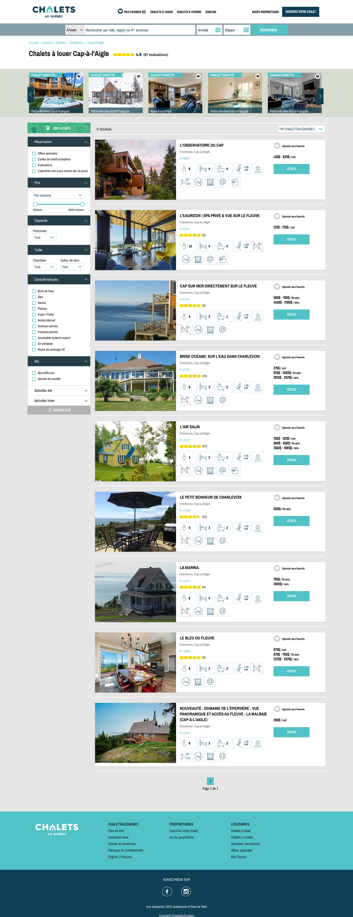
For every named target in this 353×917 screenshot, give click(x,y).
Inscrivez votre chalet (184, 830)
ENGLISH (211, 12)
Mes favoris (239, 856)
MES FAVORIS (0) (135, 12)
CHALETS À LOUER (161, 12)
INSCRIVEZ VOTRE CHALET (300, 12)
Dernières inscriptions (245, 843)
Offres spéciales (241, 850)
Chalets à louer (241, 830)
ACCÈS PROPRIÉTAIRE (265, 12)
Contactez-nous (118, 837)
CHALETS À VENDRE (189, 12)
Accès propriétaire (182, 837)
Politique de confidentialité (125, 850)
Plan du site (116, 830)
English (113, 856)
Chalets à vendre (242, 837)
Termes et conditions (122, 843)
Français (126, 856)
